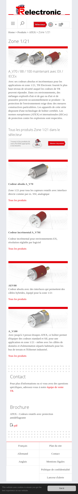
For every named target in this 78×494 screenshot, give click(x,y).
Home (11, 32)
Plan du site (55, 445)
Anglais (23, 461)
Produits (21, 32)
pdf (15, 425)
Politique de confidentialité (55, 469)
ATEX (32, 32)
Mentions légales (55, 461)
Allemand (22, 453)
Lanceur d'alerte (55, 477)
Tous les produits (17, 200)
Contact (55, 453)
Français (22, 445)
